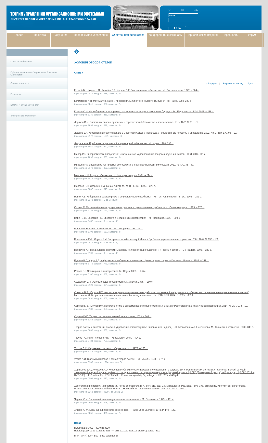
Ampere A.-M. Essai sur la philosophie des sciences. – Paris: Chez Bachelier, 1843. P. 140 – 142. (125, 410)
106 (135, 430)
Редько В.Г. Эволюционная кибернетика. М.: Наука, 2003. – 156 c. (110, 271)
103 (121, 430)
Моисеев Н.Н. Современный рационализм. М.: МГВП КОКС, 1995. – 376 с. (115, 186)
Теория (18, 34)
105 (131, 430)
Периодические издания (202, 34)
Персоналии (230, 34)
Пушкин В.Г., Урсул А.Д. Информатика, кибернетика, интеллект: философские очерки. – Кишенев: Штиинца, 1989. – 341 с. (141, 260)
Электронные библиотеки (23, 115)
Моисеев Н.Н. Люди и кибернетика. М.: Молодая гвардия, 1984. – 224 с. (113, 175)
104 (126, 430)
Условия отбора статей (93, 62)
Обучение (61, 34)
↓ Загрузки (211, 83)
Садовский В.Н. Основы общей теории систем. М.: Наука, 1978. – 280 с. (113, 281)
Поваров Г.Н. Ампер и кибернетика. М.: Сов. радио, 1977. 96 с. (108, 228)
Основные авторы (19, 83)
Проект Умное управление (91, 34)
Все (158, 430)
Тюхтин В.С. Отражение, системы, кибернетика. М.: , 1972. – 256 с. (111, 348)
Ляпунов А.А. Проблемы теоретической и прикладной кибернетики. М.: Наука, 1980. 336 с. (123, 143)
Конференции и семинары (165, 34)
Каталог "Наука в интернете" (24, 105)
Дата (250, 83)
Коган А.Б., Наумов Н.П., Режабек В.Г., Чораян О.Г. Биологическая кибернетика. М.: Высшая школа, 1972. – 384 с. (136, 90)
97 (97, 430)
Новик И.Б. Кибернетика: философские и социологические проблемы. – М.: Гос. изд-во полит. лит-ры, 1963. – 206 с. (138, 196)
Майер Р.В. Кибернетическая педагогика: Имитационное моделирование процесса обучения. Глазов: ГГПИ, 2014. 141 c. (140, 154)
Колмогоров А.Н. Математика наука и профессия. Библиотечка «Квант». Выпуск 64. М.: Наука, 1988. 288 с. (133, 101)
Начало (78, 430)
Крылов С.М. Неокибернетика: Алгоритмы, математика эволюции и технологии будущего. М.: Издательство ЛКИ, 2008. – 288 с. (144, 111)
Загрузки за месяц (232, 83)
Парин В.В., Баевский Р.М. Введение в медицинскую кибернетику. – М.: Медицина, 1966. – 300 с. (127, 218)
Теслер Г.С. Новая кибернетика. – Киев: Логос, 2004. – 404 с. (107, 337)
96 (94, 430)
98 (100, 430)
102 (117, 430)
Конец (151, 430)
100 (108, 430)
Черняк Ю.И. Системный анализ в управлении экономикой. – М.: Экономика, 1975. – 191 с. (124, 399)
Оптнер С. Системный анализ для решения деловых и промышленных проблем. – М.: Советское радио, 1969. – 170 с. (139, 207)
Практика (40, 34)
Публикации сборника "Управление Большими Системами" (33, 73)
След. (142, 430)
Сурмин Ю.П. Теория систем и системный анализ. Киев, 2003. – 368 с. (112, 316)
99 (104, 430)
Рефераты (15, 94)
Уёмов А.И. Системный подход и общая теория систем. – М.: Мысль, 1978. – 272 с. (119, 359)
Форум (252, 34)
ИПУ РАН (79, 435)
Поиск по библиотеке (21, 61)
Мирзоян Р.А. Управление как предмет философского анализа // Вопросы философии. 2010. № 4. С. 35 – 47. (134, 164)
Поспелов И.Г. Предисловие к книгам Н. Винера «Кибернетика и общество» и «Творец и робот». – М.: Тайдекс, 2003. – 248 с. (143, 249)
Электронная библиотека (128, 34)
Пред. (87, 430)
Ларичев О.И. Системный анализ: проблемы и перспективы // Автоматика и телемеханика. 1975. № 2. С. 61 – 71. (136, 122)
